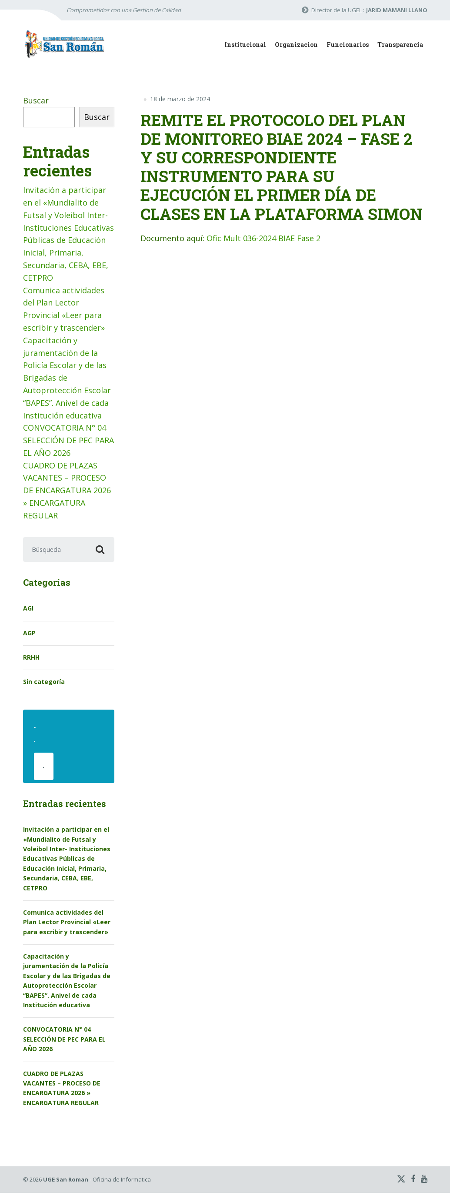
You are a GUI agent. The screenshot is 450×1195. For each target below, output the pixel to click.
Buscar (36, 100)
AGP (29, 634)
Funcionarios (348, 44)
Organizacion (296, 44)
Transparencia (400, 44)
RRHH (31, 658)
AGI (28, 609)
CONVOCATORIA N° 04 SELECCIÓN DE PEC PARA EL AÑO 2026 (68, 440)
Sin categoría (44, 683)
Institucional (245, 44)
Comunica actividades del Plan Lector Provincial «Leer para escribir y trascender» (66, 924)
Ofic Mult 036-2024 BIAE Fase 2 (263, 238)
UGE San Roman (65, 1181)
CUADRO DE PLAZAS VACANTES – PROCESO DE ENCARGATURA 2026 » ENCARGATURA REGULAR (67, 490)
